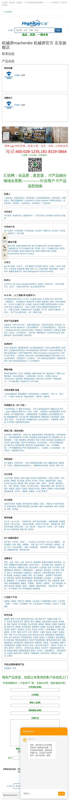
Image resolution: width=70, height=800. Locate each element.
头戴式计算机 (14, 310)
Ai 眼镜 (38, 302)
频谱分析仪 (29, 643)
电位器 (48, 632)
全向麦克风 (20, 419)
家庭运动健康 (47, 562)
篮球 (49, 567)
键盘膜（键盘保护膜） (38, 586)
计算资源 (12, 269)
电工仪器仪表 (14, 637)
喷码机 (16, 486)
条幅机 (13, 481)
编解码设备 (52, 463)
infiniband (40, 379)
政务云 (45, 266)
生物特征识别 (26, 310)
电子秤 (24, 632)
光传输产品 (24, 381)
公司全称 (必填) (35, 688)
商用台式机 (18, 527)
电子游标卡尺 (40, 619)
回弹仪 (54, 645)
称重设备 (38, 643)
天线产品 (20, 601)
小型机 (11, 396)
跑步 (52, 565)
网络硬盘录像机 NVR (38, 463)
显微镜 (19, 645)
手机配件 (7, 668)
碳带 (56, 506)
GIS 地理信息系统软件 (46, 358)
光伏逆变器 (26, 627)
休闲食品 (47, 570)
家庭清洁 (39, 570)
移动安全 (28, 335)
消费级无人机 (22, 567)
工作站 (49, 527)
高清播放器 (27, 589)
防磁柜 (50, 489)
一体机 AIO (41, 527)
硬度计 (33, 650)
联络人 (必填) (35, 703)
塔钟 (10, 635)
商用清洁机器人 (55, 200)
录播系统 (54, 419)
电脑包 (24, 575)
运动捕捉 (36, 310)
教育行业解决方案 (42, 251)
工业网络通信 (45, 601)
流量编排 (27, 373)
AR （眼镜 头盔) (35, 312)
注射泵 (45, 643)
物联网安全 (41, 333)
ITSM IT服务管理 (25, 353)
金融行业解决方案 (23, 246)
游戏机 (30, 581)
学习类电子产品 (15, 589)
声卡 (42, 544)
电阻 (9, 624)
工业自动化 (37, 604)
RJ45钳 (26, 437)
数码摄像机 (38, 578)
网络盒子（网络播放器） (24, 570)
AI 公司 (44, 310)
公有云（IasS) (55, 266)
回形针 (57, 478)
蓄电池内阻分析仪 (54, 640)
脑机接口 (45, 302)
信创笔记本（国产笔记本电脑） (35, 521)
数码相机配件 (27, 578)
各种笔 (33, 478)
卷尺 (10, 486)
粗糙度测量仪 (24, 650)
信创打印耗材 (9, 504)
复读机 (9, 575)
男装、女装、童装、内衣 (14, 562)
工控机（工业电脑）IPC (22, 604)
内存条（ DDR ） (19, 542)
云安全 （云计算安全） (18, 333)
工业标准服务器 (10, 394)
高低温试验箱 (12, 650)
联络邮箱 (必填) (35, 711)
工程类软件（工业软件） (26, 358)
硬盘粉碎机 (42, 478)
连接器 (7, 601)
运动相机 (47, 578)
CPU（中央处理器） (15, 547)
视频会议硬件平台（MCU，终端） (25, 411)
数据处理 (30, 302)
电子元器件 (8, 231)
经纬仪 (41, 629)
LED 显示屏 (24, 417)
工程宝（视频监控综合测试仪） (20, 465)
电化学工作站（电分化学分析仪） (36, 645)
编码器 (41, 624)
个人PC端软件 (34, 361)
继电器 (58, 627)
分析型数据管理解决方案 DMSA (47, 356)
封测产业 (46, 231)
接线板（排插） (21, 586)
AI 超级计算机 (36, 299)
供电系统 (31, 440)
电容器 (54, 621)
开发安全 (58, 325)
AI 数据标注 (21, 302)
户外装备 (55, 570)
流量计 (13, 629)
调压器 (27, 621)
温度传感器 (46, 621)
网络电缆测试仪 (21, 640)
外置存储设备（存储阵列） (39, 394)
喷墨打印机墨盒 (23, 506)
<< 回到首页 (7, 12)
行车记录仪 (40, 215)
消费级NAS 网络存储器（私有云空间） (25, 565)
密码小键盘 (25, 478)
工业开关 (55, 604)
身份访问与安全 (27, 330)
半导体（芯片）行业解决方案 (46, 248)
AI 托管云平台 (48, 299)
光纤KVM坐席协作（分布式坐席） (35, 442)
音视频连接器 (31, 414)
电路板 (48, 624)
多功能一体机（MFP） (38, 483)
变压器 (9, 621)
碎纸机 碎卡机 (34, 489)
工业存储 (35, 601)
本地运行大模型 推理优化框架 (45, 304)
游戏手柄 (10, 578)
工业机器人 (46, 203)
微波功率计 (18, 653)
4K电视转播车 (54, 411)
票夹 (26, 483)
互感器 (54, 624)
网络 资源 (29, 269)
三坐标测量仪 (50, 629)
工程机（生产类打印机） (30, 486)
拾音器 (52, 465)
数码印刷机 (45, 486)
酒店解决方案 (9, 246)
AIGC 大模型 (30, 307)
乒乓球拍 (56, 567)
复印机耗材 (27, 504)
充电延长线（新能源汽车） (23, 215)
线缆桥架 (22, 440)
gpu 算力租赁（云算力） (14, 266)
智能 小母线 (40, 440)
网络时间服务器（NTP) (13, 373)
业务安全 (32, 333)
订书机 (41, 481)
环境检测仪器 (26, 637)
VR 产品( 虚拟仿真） (19, 312)
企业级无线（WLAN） (35, 376)
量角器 (18, 627)
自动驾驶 (49, 215)
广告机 (50, 478)
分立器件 (38, 231)
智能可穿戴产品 (40, 581)
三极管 (42, 632)
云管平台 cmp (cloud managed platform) (20, 284)
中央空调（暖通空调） (13, 435)
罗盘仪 (60, 645)
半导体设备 (29, 231)
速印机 (58, 486)
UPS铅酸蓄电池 (15, 448)
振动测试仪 (18, 643)
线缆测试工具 (57, 437)
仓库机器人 (36, 203)
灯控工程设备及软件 (41, 409)
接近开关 (10, 627)
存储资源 (20, 269)
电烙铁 (19, 504)
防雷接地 (33, 437)
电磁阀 (7, 619)
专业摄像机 (42, 414)
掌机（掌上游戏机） (36, 575)
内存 (14, 544)
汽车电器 (7, 215)
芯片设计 (55, 231)
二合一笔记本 (29, 527)
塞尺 (32, 621)
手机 (14, 668)
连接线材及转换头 (22, 422)
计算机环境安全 (47, 325)
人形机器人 (8, 198)
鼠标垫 (18, 578)
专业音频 (45, 565)
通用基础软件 (23, 348)
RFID (54, 601)
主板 (33, 544)
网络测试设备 (29, 379)
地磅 (19, 632)
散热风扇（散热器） (48, 547)
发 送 (61, 794)
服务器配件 (22, 394)
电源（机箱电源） (32, 547)
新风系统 (50, 440)
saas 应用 (29, 356)
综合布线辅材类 (15, 437)
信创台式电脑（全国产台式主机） (36, 524)
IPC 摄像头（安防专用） (14, 463)
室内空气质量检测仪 (37, 640)
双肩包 (31, 529)
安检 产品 (60, 465)
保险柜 (25, 491)
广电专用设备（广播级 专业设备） (18, 409)
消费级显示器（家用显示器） (19, 550)
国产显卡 (7, 542)
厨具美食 (57, 562)
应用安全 (57, 330)
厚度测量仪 (49, 635)
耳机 (49, 581)
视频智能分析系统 (41, 465)
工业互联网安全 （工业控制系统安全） (41, 327)
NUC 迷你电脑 (13, 529)
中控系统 (10, 422)
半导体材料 (18, 231)
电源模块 (35, 627)
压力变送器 (32, 624)
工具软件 (20, 356)
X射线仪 (54, 653)
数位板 (11, 586)
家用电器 (36, 589)
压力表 (28, 629)
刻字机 (28, 481)
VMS (27, 463)
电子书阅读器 (57, 583)
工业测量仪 (50, 637)
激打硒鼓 (34, 506)
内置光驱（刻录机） (53, 544)
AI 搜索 (29, 304)
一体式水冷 (32, 542)
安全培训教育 (17, 335)
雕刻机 (20, 483)
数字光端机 (15, 442)
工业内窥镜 (54, 643)
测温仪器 (10, 640)
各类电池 (17, 575)
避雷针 (35, 632)
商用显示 (44, 411)
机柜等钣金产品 (44, 437)
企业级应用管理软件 (17, 350)
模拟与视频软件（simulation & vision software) (29, 200)
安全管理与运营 (53, 333)
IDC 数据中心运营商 (33, 266)
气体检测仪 (34, 653)
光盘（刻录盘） (13, 509)
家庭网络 (10, 581)
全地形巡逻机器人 (43, 198)
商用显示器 (55, 524)
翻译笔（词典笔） (43, 583)
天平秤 (13, 632)
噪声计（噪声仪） (16, 648)
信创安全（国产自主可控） (15, 325)
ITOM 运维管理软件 (53, 348)
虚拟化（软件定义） (46, 284)
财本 (53, 486)
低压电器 (50, 627)
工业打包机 (8, 478)
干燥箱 (35, 637)
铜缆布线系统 (37, 435)
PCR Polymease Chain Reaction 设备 (28, 635)
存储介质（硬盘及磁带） (25, 396)
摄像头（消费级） (28, 583)
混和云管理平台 (23, 287)
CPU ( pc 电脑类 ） (54, 542)
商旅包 (49, 504)
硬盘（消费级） (23, 544)
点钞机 (24, 489)
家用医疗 (49, 575)
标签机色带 (11, 506)
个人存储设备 (20, 581)
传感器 (13, 601)
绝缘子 (55, 632)
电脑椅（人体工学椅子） (39, 491)
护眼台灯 (37, 573)
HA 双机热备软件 (37, 348)
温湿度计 (20, 629)
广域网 (57, 373)
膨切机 (17, 478)
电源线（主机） (39, 504)
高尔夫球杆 (33, 567)
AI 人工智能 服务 (41, 269)
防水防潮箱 (18, 573)
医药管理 (43, 350)
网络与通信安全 (33, 325)
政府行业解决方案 (27, 251)
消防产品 (10, 445)
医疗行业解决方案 (39, 246)
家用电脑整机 (14, 583)
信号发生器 (29, 648)
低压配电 (58, 440)
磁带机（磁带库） (43, 396)
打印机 (34, 481)
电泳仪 (42, 637)
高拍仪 (18, 489)
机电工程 (27, 435)
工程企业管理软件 (55, 350)
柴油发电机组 (39, 445)
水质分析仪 (44, 653)
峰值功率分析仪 (27, 619)
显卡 (37, 544)
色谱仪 (26, 653)
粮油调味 (37, 562)
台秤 (30, 632)
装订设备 (20, 481)
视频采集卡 (46, 417)
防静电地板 (19, 445)
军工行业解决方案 (26, 248)
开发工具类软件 (10, 348)
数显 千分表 (15, 619)
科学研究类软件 (32, 350)
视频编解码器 (12, 417)
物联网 (28, 601)
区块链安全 (48, 330)
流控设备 (19, 379)
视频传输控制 (34, 417)
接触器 (38, 621)
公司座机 (35, 696)
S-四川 (11, 30)
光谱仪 (9, 656)
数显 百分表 (18, 621)
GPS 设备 (34, 381)
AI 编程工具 (20, 304)
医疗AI (11, 304)
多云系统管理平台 (37, 287)
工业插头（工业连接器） (51, 448)
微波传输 (50, 373)
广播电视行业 (12, 248)
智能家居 (56, 581)
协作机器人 (26, 203)
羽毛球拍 (12, 567)
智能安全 (39, 330)
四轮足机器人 (19, 198)
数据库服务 (53, 269)
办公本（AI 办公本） (12, 521)
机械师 (12, 75)
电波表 (14, 624)
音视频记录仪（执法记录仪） (38, 419)
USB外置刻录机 (48, 573)
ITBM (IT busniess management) (46, 353)
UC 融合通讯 (14, 381)
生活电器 (43, 567)
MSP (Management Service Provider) (38, 271)
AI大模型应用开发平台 (13, 299)
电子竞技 (41, 542)
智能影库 (58, 565)
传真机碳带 (48, 506)
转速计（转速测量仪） (46, 650)
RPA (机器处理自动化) (18, 361)
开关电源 (47, 604)
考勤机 (43, 489)
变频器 (50, 619)
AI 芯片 (26, 299)
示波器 (9, 653)
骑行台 (9, 573)
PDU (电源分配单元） (31, 448)
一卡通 (15, 440)
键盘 (59, 547)
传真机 (11, 489)
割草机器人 (56, 198)
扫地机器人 (28, 573)
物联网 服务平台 (15, 271)
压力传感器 (22, 624)
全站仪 (34, 629)
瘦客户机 (23, 529)
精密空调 (29, 445)
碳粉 (41, 506)
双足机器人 (30, 198)
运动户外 (29, 562)
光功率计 (44, 648)
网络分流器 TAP (38, 373)
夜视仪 (37, 648)
